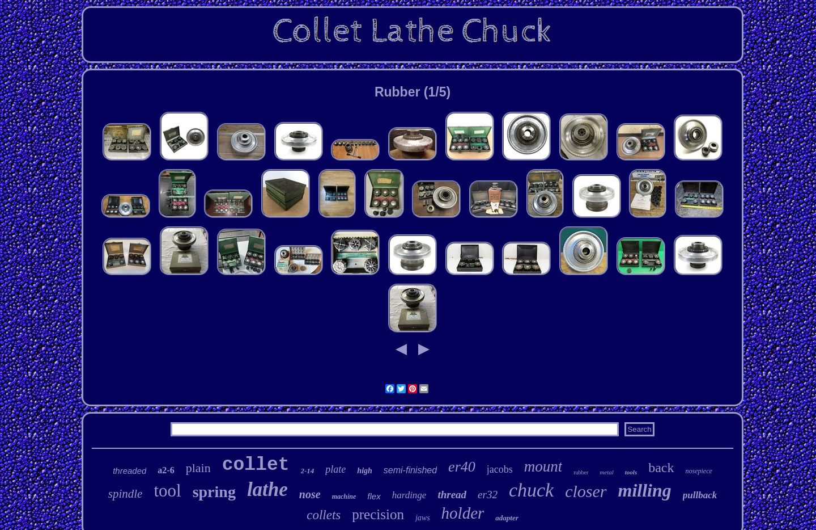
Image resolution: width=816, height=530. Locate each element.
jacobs (500, 469)
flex (373, 496)
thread (451, 494)
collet (256, 465)
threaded (129, 471)
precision (378, 514)
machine (344, 496)
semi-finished (410, 470)
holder (462, 513)
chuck (531, 489)
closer (585, 491)
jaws (422, 518)
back (661, 467)
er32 (488, 494)
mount (543, 466)
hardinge (409, 495)
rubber (580, 472)
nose (310, 494)
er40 (461, 467)
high (364, 470)
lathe (267, 489)
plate (335, 469)
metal (606, 472)
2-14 (307, 470)
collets (324, 515)
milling (645, 490)
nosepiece (699, 471)
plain (198, 468)
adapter (506, 518)
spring (214, 491)
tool (167, 490)
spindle (125, 493)
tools (631, 472)
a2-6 (166, 470)
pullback (700, 495)
